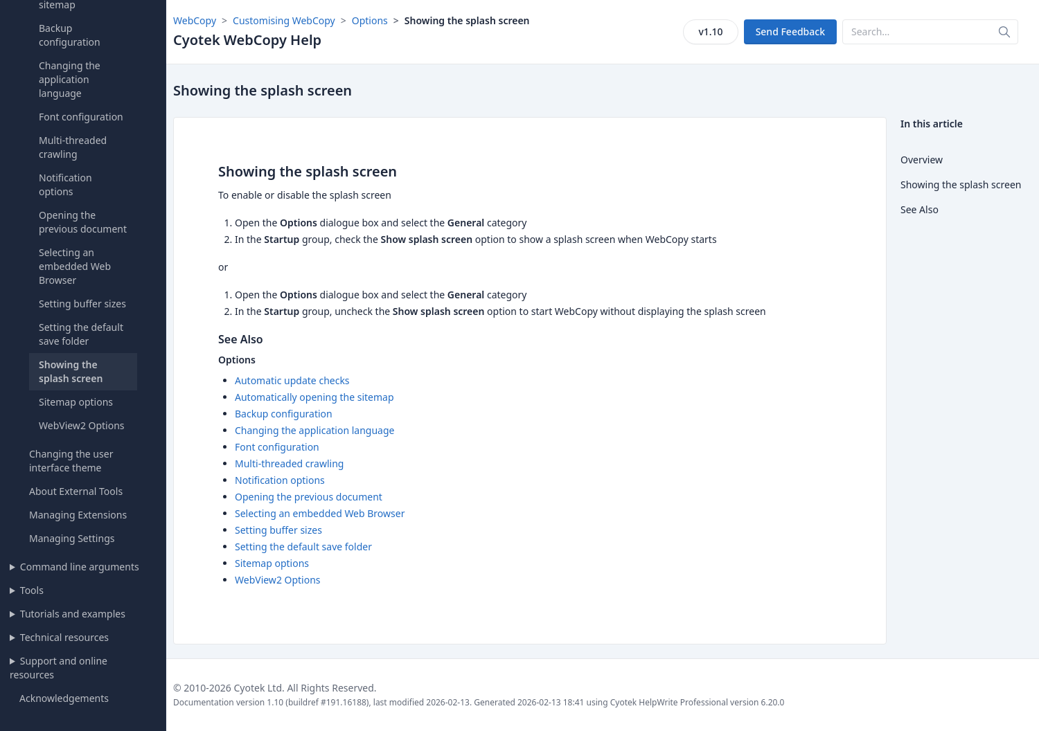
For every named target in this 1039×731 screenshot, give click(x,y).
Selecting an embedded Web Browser (75, 266)
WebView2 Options (82, 425)
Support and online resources (58, 667)
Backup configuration (69, 34)
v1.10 (710, 31)
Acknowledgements (64, 698)
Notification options (65, 184)
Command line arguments (79, 566)
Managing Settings (71, 538)
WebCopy (194, 20)
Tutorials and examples (72, 613)
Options (370, 20)
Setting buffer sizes (82, 303)
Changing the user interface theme (71, 460)
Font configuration (81, 116)
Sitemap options (76, 401)
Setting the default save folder (81, 334)
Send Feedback (790, 31)
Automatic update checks (292, 380)
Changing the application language (69, 79)
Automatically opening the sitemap (314, 397)
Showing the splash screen (71, 371)
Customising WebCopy (284, 20)
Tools (32, 590)
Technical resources (64, 637)
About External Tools (76, 491)
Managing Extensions (78, 514)
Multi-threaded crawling (73, 147)
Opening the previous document (83, 221)
